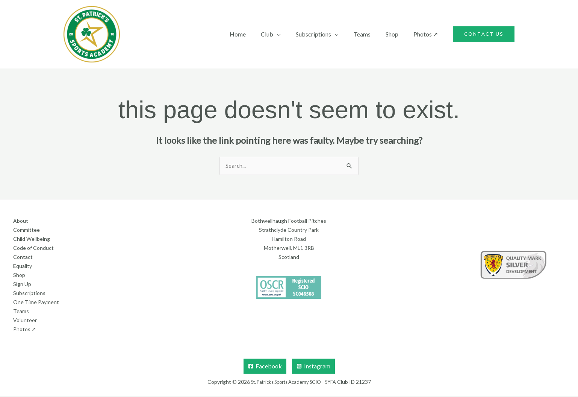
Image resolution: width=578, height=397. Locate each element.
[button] (483, 34)
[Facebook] (265, 366)
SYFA (336, 382)
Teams (369, 34)
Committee (26, 230)
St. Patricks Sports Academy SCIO (285, 382)
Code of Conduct (33, 248)
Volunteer (25, 321)
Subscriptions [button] (324, 34)
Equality (22, 266)
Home (254, 34)
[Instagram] (313, 366)
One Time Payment (36, 303)
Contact (23, 257)
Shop (396, 34)
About (20, 221)
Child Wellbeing (31, 239)
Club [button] (280, 34)
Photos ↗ (427, 34)
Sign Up (22, 284)
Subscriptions (29, 294)
